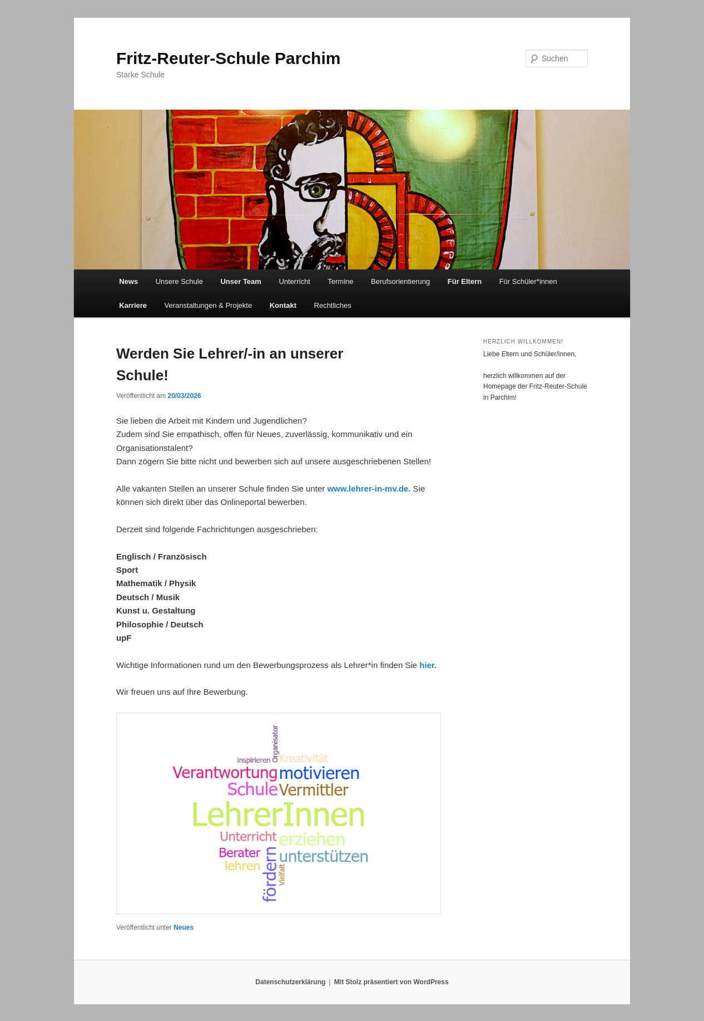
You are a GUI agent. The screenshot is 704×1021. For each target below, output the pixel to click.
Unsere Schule (179, 281)
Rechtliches (332, 305)
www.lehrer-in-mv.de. (368, 488)
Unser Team (240, 281)
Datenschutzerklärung (290, 982)
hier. (428, 665)
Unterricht (294, 281)
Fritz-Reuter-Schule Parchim (228, 58)
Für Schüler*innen (528, 281)
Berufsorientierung (400, 281)
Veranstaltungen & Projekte (208, 305)
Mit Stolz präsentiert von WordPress (391, 982)
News (128, 281)
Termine (340, 281)
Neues (183, 927)
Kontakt (283, 305)
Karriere (133, 305)
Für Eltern (465, 281)
